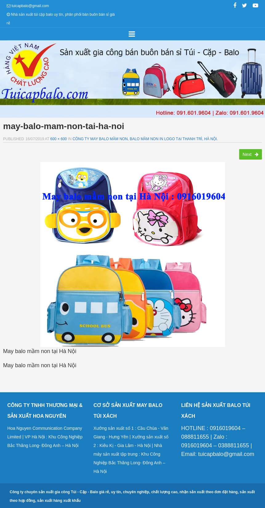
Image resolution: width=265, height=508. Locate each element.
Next (251, 154)
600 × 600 (58, 139)
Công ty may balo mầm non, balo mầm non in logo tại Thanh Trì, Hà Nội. (145, 139)
